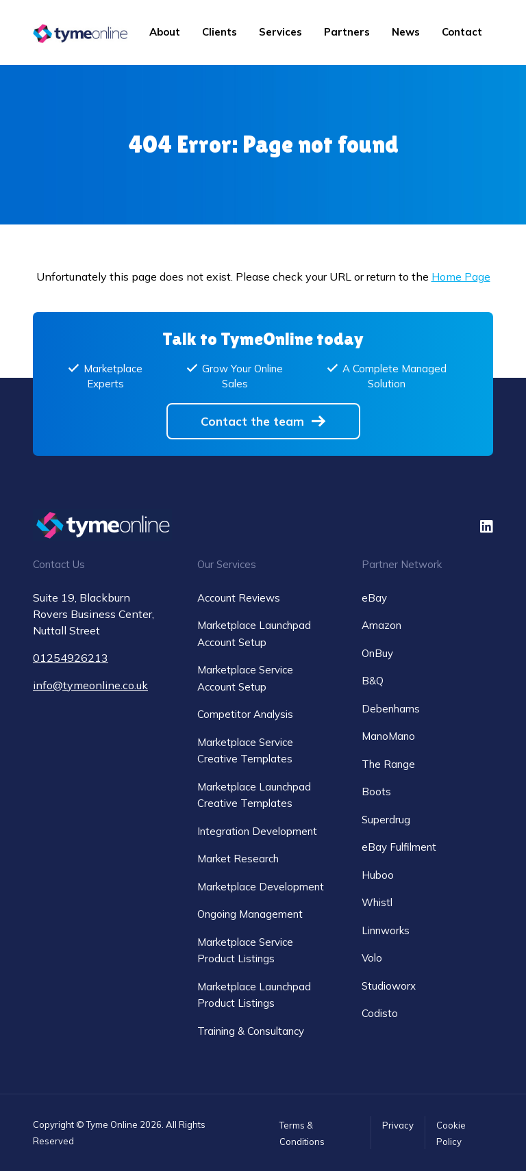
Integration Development (257, 831)
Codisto (380, 1013)
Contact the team (252, 421)
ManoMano (388, 736)
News (406, 31)
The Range (388, 764)
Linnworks (386, 930)
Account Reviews (238, 597)
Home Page (460, 276)
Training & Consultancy (250, 1031)
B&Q (373, 680)
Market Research (238, 858)
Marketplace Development (260, 886)
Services (280, 31)
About (164, 31)
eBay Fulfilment (399, 846)
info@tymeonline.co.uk (90, 685)
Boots (376, 791)
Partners (347, 31)
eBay (374, 597)
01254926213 (70, 658)
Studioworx (389, 985)
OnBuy (377, 653)
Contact (462, 31)
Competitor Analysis (245, 714)
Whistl (377, 902)
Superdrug (386, 819)
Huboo (378, 875)
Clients (219, 31)
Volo (372, 957)
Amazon (381, 625)
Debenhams (391, 708)
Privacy (398, 1125)
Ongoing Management (250, 914)
